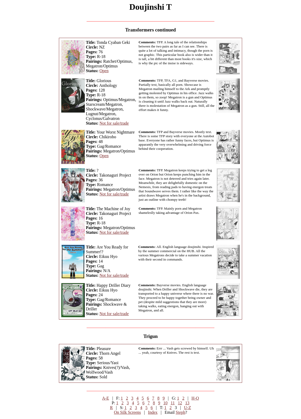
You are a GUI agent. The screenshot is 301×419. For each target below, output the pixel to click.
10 (165, 403)
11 (173, 403)
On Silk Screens (127, 412)
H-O (195, 398)
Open (104, 70)
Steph (180, 412)
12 (180, 403)
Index (152, 412)
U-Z (187, 407)
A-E (105, 398)
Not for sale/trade (114, 123)
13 (187, 403)
